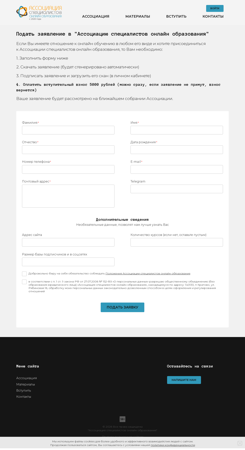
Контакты (213, 17)
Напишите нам (184, 382)
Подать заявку (123, 309)
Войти (214, 9)
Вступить (176, 17)
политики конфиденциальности (173, 445)
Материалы (137, 17)
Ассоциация (95, 17)
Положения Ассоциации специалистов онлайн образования (147, 275)
